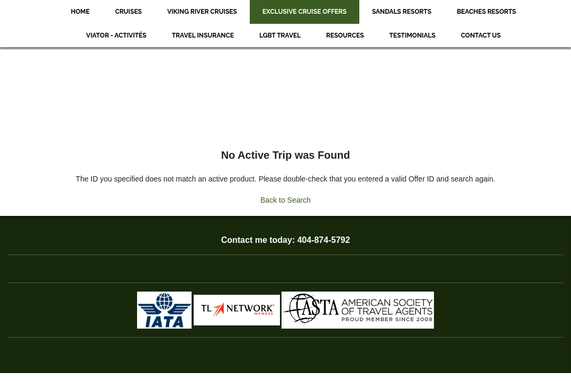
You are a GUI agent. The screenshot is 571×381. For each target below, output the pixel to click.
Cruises (128, 11)
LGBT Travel (280, 35)
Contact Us (481, 35)
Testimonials (412, 35)
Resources (345, 35)
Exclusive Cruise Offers (304, 11)
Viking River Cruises (202, 11)
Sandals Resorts (401, 11)
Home (80, 11)
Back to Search (285, 200)
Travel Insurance (203, 35)
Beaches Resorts (486, 11)
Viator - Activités (116, 35)
